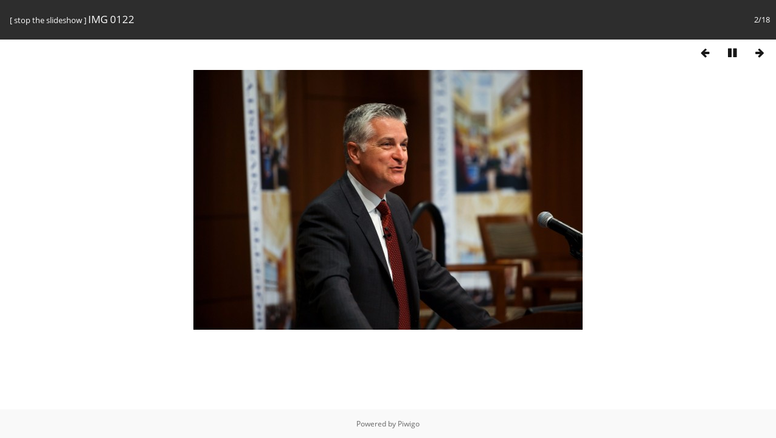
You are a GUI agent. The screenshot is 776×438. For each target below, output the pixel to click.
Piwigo (409, 424)
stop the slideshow (48, 20)
